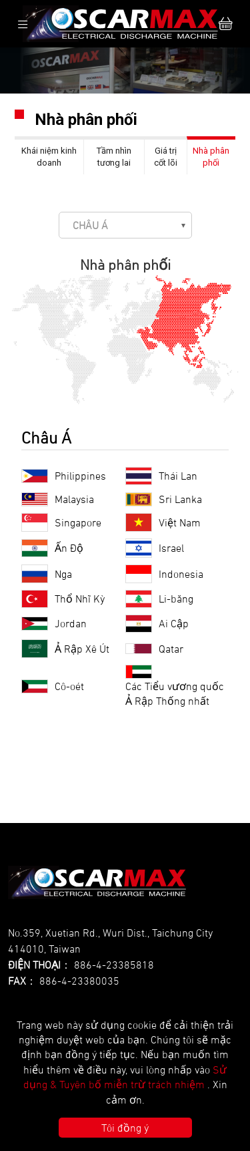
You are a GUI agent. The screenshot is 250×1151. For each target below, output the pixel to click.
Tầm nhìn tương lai (114, 157)
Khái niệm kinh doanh (49, 157)
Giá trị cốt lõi (165, 157)
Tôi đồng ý (125, 1128)
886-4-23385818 (114, 965)
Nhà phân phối (211, 157)
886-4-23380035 (79, 981)
